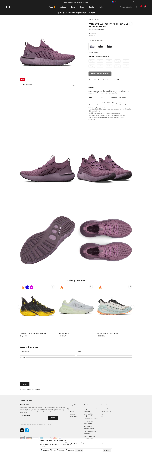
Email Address (26, 415)
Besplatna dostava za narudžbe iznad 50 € (76, 2)
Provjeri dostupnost (118, 98)
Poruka (23, 357)
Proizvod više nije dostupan (100, 74)
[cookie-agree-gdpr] (107, 450)
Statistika (61, 450)
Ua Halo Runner (64, 333)
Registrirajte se (133, 2)
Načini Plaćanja (88, 423)
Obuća (91, 19)
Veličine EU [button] (92, 56)
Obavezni (46, 450)
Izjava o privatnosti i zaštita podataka (89, 437)
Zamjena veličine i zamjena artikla (89, 415)
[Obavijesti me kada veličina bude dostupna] (92, 61)
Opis (90, 98)
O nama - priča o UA (106, 409)
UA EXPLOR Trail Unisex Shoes (107, 333)
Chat (71, 409)
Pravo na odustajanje (90, 431)
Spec (101, 98)
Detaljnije (42, 446)
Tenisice (96, 19)
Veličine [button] (98, 56)
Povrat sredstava (89, 421)
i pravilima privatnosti (46, 424)
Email (79, 351)
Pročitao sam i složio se (35, 424)
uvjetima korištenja (36, 424)
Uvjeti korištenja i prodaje (91, 418)
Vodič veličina (74, 416)
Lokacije (72, 414)
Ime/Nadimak (25, 351)
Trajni (54, 450)
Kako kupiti (87, 411)
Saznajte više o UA (106, 411)
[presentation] (35, 376)
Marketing (71, 450)
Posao (102, 414)
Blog (102, 416)
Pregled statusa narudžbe (91, 409)
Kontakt (72, 411)
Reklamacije (87, 433)
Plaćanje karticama (89, 428)
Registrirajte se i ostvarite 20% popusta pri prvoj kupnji (76, 13)
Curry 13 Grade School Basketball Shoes (33, 333)
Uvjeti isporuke (88, 426)
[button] (130, 26)
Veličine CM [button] (105, 56)
